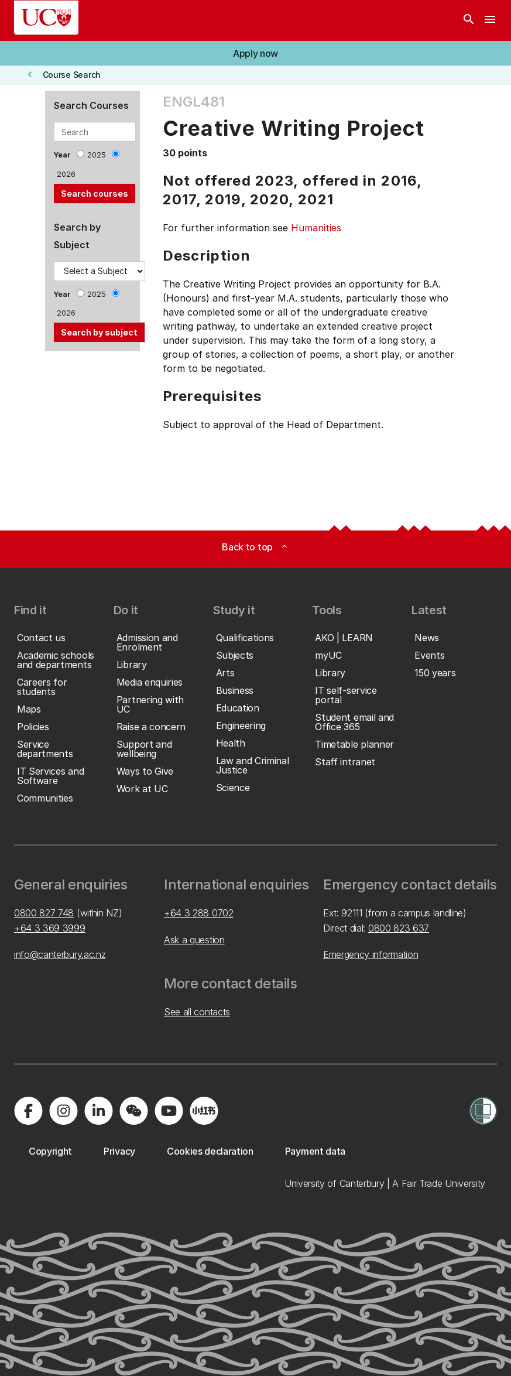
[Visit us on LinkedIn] (98, 1111)
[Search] (469, 20)
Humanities (316, 228)
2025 (96, 154)
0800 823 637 (398, 928)
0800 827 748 (44, 913)
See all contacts (197, 1012)
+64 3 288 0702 (199, 913)
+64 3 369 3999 (49, 928)
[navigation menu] (490, 20)
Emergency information (370, 954)
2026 (66, 174)
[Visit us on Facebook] (28, 1111)
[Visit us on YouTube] (169, 1111)
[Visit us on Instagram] (63, 1111)
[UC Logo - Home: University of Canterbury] (46, 17)
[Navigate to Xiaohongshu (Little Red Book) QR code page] (204, 1111)
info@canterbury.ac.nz (59, 954)
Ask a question (194, 940)
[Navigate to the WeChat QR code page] (133, 1111)
